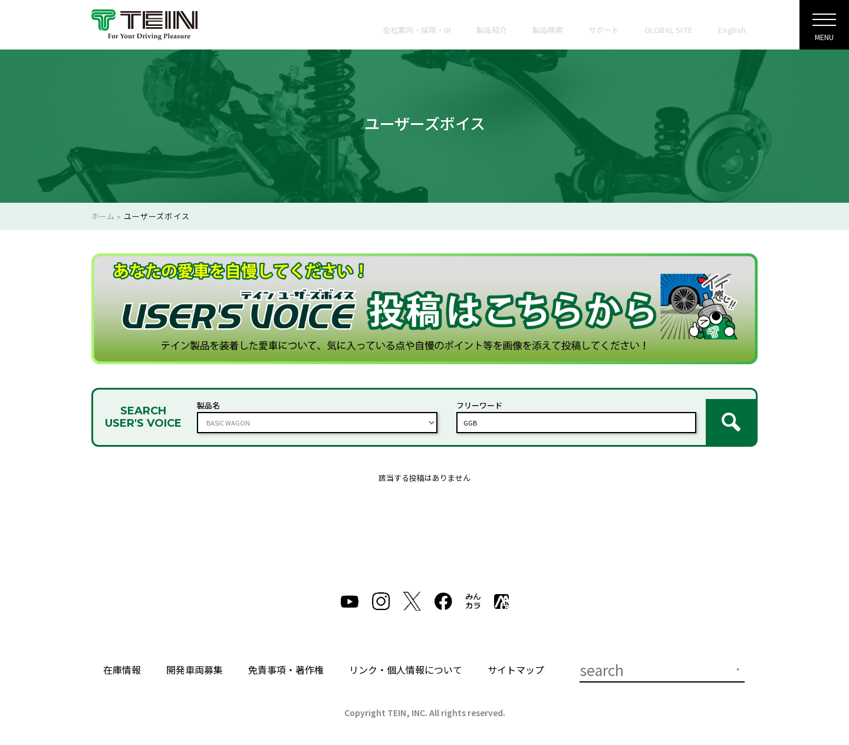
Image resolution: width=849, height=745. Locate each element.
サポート (603, 29)
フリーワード (479, 400)
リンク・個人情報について (405, 660)
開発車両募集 (194, 660)
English (732, 29)
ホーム (102, 216)
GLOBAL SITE (668, 29)
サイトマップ (516, 660)
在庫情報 (122, 660)
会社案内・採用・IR (417, 29)
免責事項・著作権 (286, 660)
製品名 (208, 400)
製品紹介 (491, 29)
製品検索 (547, 29)
